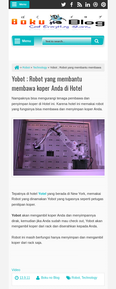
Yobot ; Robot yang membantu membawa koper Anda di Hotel (47, 83)
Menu (23, 4)
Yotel (42, 193)
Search (97, 41)
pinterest (104, 4)
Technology (89, 277)
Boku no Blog (50, 277)
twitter (63, 4)
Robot (76, 277)
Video (16, 270)
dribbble (96, 4)
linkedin (88, 4)
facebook (71, 4)
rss (79, 4)
